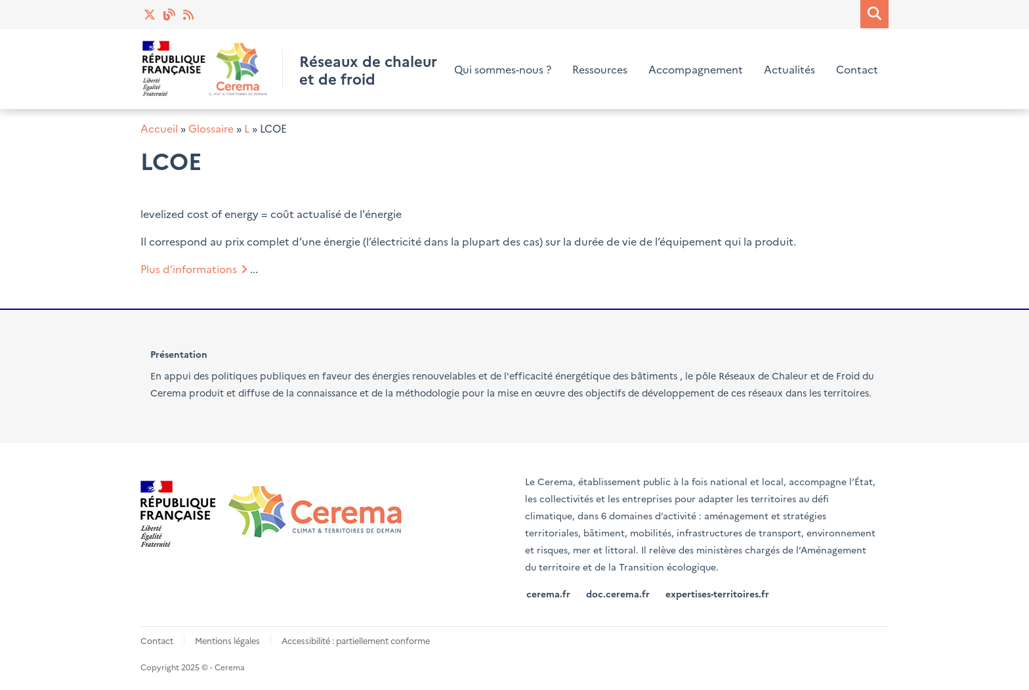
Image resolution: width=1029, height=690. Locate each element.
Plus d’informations (188, 268)
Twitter (150, 14)
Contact (857, 69)
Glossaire (211, 128)
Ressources (599, 69)
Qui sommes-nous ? (502, 69)
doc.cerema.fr (618, 593)
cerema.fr (548, 593)
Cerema (168, 392)
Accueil (159, 128)
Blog (170, 14)
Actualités (190, 14)
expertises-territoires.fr (717, 593)
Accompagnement (695, 69)
